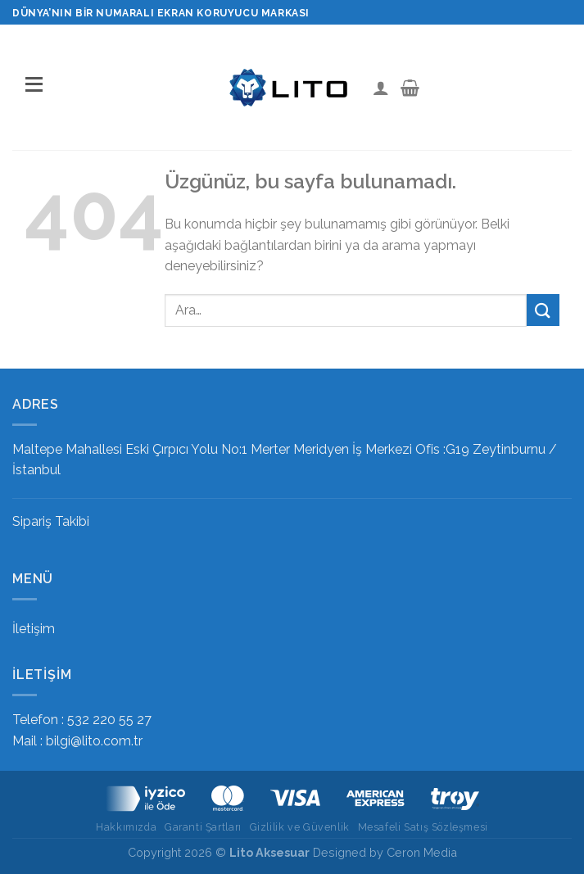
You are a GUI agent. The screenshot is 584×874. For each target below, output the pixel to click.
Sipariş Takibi (50, 521)
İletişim (33, 628)
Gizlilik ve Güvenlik (300, 827)
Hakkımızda (126, 827)
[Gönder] (543, 310)
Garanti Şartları (203, 827)
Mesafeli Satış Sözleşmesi (423, 827)
